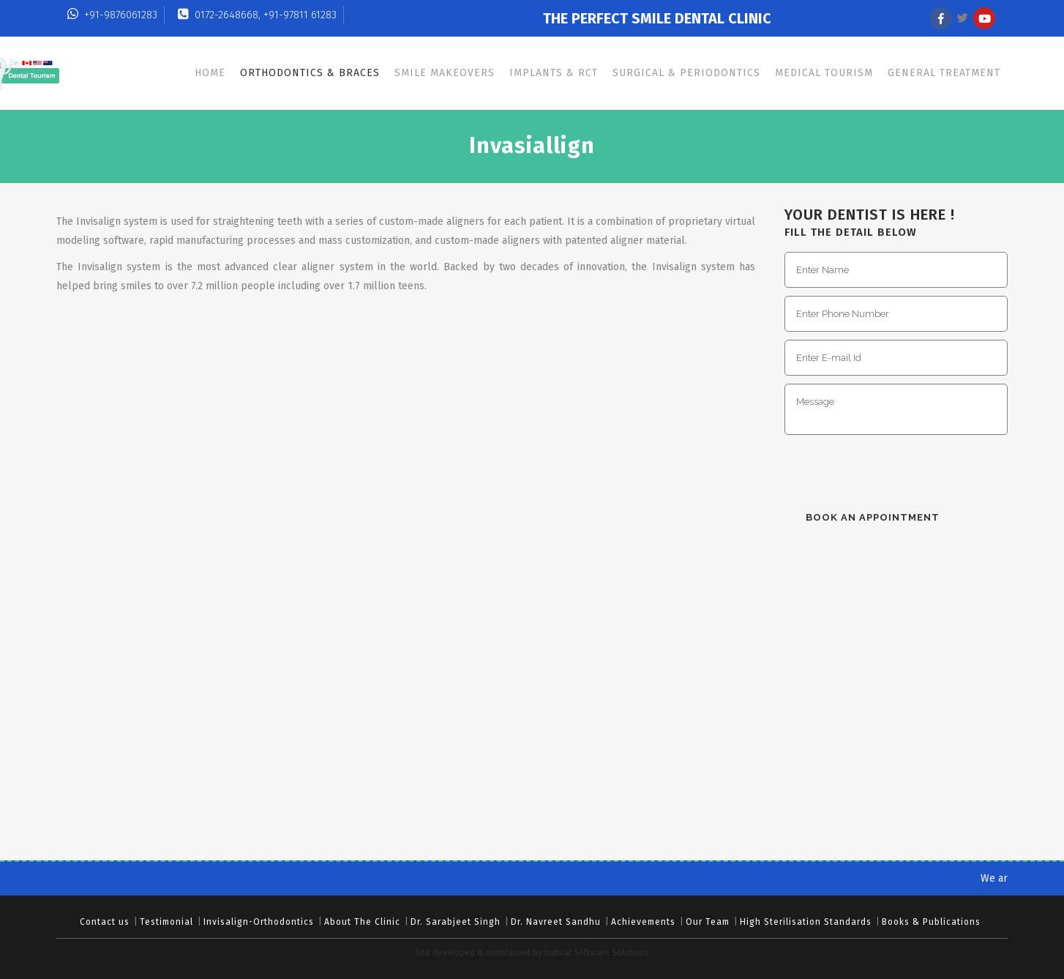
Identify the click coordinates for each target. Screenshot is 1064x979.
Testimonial (166, 922)
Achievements (643, 922)
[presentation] (895, 470)
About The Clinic (362, 922)
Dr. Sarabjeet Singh (456, 922)
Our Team (708, 922)
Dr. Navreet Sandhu (556, 922)
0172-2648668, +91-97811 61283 (257, 15)
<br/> (900, 713)
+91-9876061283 (112, 15)
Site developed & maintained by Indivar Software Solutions (532, 953)
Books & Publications (931, 922)
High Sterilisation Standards (806, 922)
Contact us (105, 922)
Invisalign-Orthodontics (258, 922)
